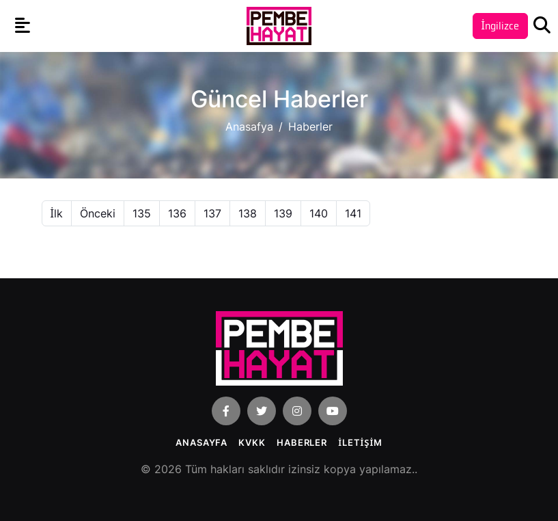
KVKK (252, 442)
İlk (57, 213)
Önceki (97, 213)
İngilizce (500, 25)
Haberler (302, 442)
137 (212, 213)
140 (318, 213)
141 (353, 213)
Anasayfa (201, 442)
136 (177, 213)
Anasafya (249, 126)
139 (283, 213)
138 (247, 213)
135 (141, 213)
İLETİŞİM (360, 442)
